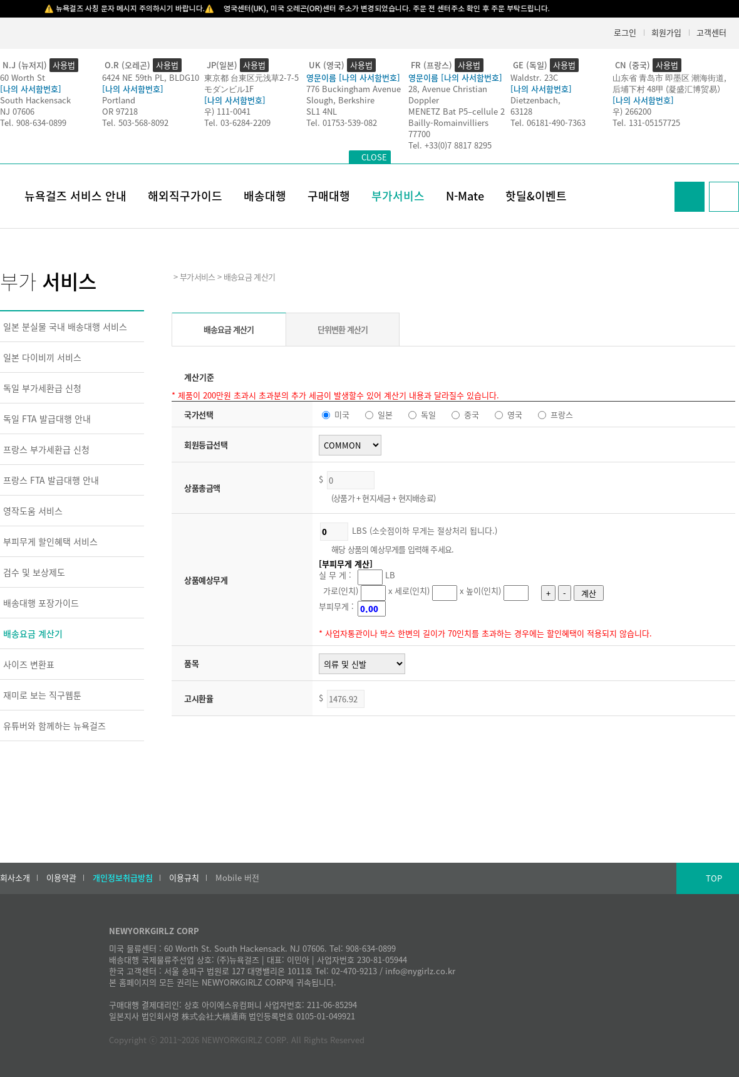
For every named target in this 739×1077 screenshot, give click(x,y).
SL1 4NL (321, 111)
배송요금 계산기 (33, 633)
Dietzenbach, (535, 100)
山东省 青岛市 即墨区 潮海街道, (669, 77)
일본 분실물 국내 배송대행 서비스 (65, 326)
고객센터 (711, 32)
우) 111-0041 (227, 111)
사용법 (64, 65)
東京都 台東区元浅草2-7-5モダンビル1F (251, 83)
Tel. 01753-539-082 (341, 122)
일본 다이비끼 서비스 (42, 357)
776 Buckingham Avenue (353, 89)
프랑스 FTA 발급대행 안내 (51, 480)
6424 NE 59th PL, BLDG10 (150, 77)
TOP (714, 878)
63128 (521, 111)
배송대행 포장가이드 (41, 602)
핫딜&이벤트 (536, 195)
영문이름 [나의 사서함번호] (353, 77)
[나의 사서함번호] (30, 89)
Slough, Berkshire (340, 100)
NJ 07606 (17, 111)
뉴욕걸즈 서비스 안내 (75, 195)
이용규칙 (184, 877)
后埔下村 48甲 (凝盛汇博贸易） (668, 89)
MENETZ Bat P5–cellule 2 (456, 111)
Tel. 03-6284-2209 (237, 122)
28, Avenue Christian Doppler (447, 94)
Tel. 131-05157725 (646, 122)
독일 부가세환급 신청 (42, 388)
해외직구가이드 (185, 195)
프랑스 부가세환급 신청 (46, 449)
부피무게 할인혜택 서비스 (50, 541)
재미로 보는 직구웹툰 (42, 695)
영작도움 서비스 (33, 510)
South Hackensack (35, 100)
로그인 (625, 32)
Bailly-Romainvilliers (448, 122)
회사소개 (15, 877)
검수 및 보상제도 (34, 572)
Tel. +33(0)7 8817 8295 (450, 145)
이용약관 (61, 877)
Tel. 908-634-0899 (33, 122)
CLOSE (374, 157)
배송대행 (265, 195)
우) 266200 (631, 111)
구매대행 (328, 195)
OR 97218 (120, 111)
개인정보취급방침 (123, 877)
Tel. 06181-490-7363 (548, 122)
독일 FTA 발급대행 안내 (47, 418)
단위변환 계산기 (343, 329)
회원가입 (666, 32)
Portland (118, 100)
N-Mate (465, 195)
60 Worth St (22, 77)
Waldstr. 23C (534, 77)
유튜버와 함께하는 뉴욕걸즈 (54, 725)
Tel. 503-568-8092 (135, 122)
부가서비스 (398, 195)
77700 (419, 134)
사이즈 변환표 (28, 664)
